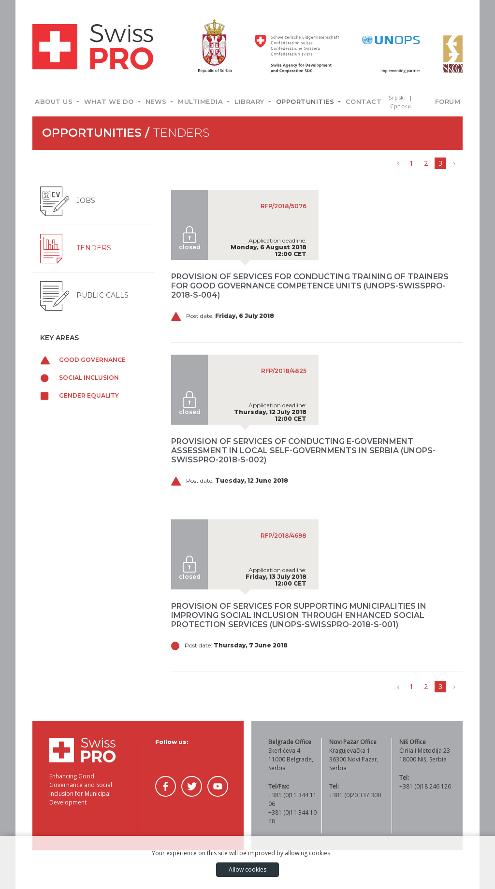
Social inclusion (79, 377)
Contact (364, 101)
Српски (400, 106)
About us (55, 101)
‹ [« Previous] (398, 163)
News (157, 101)
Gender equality (79, 395)
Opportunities (306, 101)
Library (250, 101)
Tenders (75, 248)
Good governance (83, 359)
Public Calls (84, 295)
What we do (110, 101)
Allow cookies (247, 869)
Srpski (398, 97)
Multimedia (201, 101)
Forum (448, 101)
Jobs (67, 200)
